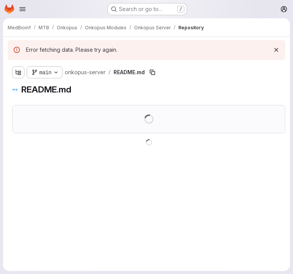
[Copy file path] (152, 72)
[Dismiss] (276, 49)
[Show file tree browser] (18, 72)
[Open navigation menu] (22, 9)
